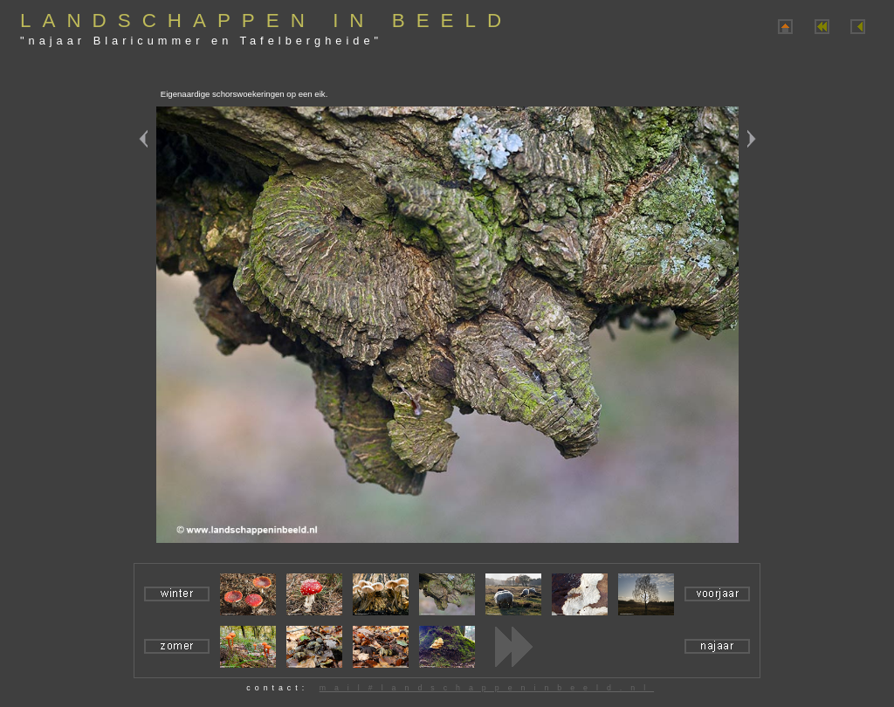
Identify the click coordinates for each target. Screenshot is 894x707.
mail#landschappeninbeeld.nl (487, 687)
